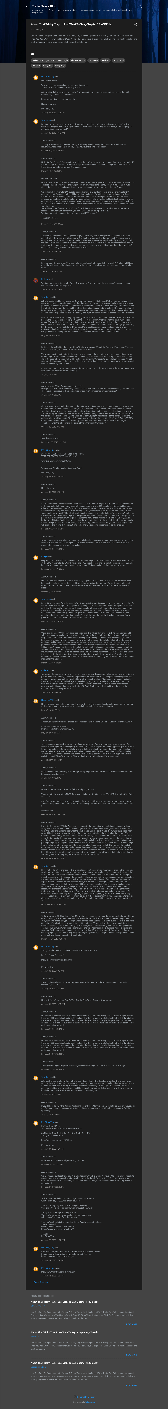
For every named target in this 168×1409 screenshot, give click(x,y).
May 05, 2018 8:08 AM (51, 335)
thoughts (36, 65)
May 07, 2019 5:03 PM (50, 710)
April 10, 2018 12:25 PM (51, 271)
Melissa (44, 279)
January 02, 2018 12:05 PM (53, 113)
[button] (135, 25)
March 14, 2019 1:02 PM (51, 663)
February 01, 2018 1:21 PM (52, 151)
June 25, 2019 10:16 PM (51, 760)
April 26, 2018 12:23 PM (51, 289)
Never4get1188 (47, 700)
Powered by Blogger (84, 1397)
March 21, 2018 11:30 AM (52, 224)
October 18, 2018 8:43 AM (52, 427)
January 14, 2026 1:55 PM (52, 1276)
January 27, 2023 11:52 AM (53, 1240)
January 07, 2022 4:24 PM (52, 1149)
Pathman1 (45, 670)
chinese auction (78, 60)
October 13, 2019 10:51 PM (53, 814)
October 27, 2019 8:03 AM (52, 858)
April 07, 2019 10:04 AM (51, 692)
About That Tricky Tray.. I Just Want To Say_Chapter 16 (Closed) (64, 1363)
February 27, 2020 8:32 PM (52, 1029)
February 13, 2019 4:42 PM (52, 549)
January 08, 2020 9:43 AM (52, 971)
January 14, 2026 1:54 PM (52, 1260)
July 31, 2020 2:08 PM (50, 1114)
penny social (118, 60)
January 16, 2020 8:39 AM (52, 989)
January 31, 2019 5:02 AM (52, 492)
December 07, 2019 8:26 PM (53, 939)
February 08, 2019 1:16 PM (52, 529)
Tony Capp (46, 120)
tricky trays (60, 65)
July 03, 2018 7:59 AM (50, 374)
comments (93, 60)
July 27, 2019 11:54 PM (51, 778)
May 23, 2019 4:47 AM (51, 733)
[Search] (140, 7)
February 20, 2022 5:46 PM (52, 1187)
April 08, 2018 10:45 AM (51, 251)
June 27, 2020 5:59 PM (51, 1094)
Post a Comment (40, 1282)
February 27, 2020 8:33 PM (52, 1054)
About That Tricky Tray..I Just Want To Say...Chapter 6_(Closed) (64, 1332)
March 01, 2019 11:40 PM (52, 621)
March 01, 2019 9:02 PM (51, 592)
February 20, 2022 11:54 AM (53, 1164)
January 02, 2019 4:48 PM (52, 476)
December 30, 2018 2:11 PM (53, 442)
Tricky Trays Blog (44, 6)
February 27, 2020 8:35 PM (52, 1069)
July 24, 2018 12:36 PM (51, 395)
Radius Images (90, 1402)
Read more (131, 1324)
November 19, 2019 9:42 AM (53, 904)
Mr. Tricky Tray (47, 76)
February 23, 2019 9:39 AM (52, 569)
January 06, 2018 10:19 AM (53, 133)
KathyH (44, 556)
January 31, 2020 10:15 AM (53, 1004)
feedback (105, 60)
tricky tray (47, 65)
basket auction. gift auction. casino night (50, 60)
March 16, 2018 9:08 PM (51, 171)
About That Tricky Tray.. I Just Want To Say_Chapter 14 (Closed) (64, 1301)
